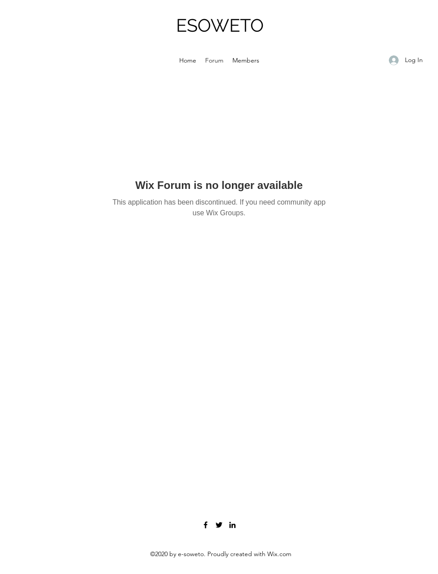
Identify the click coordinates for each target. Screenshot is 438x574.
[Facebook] (205, 524)
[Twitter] (219, 524)
